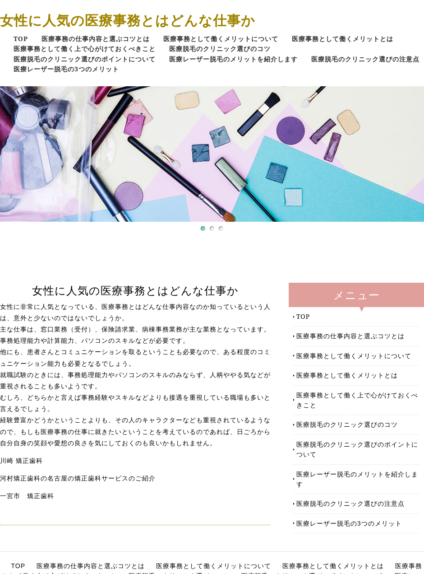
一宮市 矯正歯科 (27, 495)
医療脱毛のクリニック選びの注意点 (365, 59)
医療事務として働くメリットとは (342, 38)
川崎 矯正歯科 (21, 460)
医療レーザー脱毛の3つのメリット (66, 69)
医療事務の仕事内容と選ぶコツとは (95, 38)
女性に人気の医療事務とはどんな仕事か (127, 20)
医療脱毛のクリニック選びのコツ (220, 48)
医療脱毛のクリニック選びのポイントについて (85, 59)
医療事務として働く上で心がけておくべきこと (85, 48)
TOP (21, 38)
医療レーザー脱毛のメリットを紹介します (233, 59)
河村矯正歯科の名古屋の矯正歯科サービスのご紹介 (78, 478)
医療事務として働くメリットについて (220, 38)
